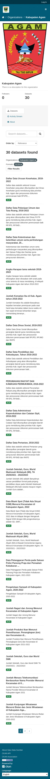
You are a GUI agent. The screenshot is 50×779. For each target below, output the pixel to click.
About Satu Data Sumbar (12, 750)
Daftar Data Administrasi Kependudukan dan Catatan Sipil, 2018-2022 (23, 413)
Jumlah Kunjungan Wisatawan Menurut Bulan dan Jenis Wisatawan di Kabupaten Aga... (24, 707)
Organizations (15, 17)
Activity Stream (14, 116)
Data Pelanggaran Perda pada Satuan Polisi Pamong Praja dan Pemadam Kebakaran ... (25, 563)
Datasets (12, 111)
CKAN (6, 766)
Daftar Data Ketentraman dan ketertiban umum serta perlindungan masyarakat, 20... (24, 240)
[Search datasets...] (21, 134)
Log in (44, 2)
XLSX (8, 200)
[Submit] (40, 134)
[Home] (3, 17)
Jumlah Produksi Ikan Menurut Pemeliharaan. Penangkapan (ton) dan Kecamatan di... (23, 632)
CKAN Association (9, 757)
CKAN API (6, 753)
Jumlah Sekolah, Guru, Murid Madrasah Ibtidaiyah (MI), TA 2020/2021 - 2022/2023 (20, 472)
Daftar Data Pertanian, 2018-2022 (22, 443)
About (11, 122)
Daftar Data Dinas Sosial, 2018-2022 (24, 325)
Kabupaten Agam (35, 17)
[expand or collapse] (45, 9)
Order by (10, 143)
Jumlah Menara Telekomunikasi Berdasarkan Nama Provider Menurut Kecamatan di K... (25, 680)
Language (6, 770)
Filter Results (14, 169)
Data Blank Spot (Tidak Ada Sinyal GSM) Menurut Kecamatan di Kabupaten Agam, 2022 (23, 504)
